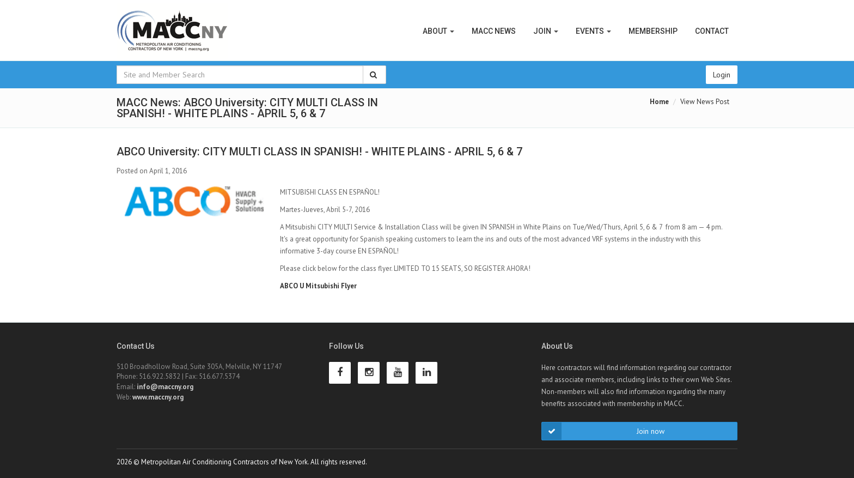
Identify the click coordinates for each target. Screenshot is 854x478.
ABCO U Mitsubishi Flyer (318, 286)
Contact (712, 31)
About (438, 31)
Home (659, 101)
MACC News (494, 31)
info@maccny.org (165, 386)
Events (593, 31)
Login (721, 75)
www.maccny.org (158, 397)
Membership (653, 31)
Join (545, 31)
